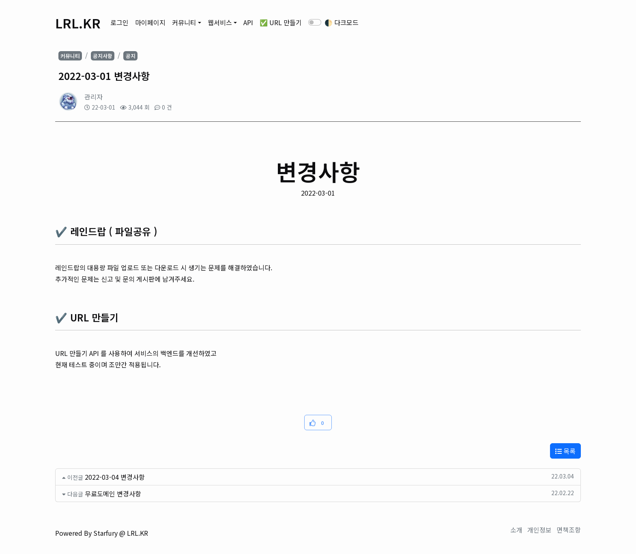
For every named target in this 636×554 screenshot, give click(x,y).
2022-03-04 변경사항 (115, 477)
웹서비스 (220, 22)
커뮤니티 (184, 22)
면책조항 (568, 530)
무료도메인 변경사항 (113, 493)
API (248, 22)
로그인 (119, 22)
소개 (516, 530)
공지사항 (102, 56)
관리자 (93, 96)
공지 (130, 56)
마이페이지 (150, 22)
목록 (565, 451)
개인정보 (539, 530)
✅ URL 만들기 (281, 22)
